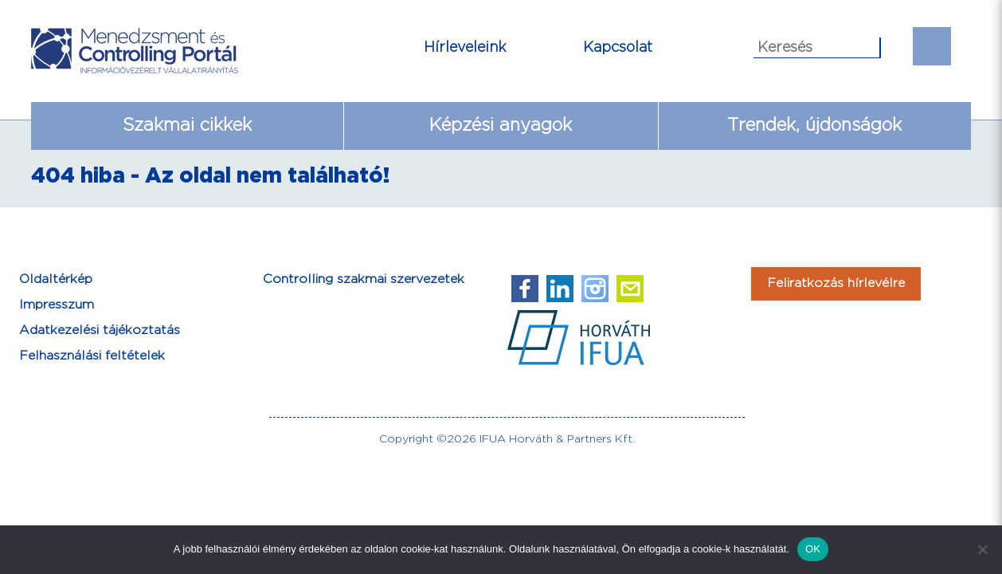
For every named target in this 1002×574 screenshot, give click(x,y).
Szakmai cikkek (187, 125)
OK (812, 549)
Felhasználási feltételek (92, 356)
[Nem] (982, 549)
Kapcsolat (617, 47)
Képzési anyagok (500, 125)
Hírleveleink (465, 47)
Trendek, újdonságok (814, 125)
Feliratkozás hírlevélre (836, 283)
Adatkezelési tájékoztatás (99, 330)
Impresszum (56, 305)
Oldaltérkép (55, 279)
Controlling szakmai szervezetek (363, 279)
